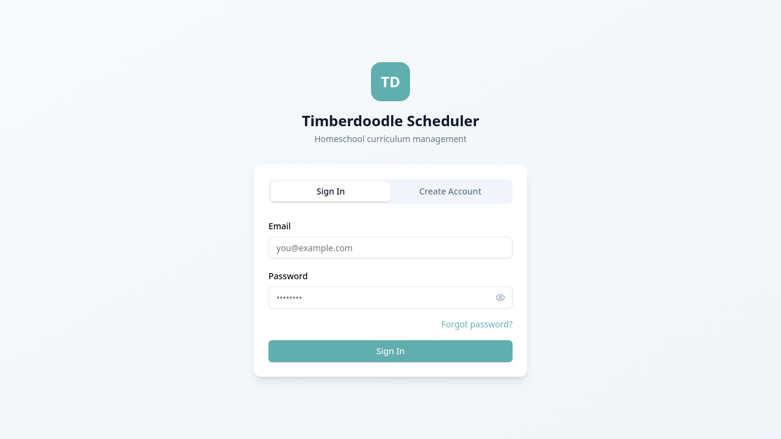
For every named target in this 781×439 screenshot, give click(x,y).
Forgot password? (477, 324)
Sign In (331, 191)
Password (288, 276)
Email (279, 226)
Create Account (450, 191)
